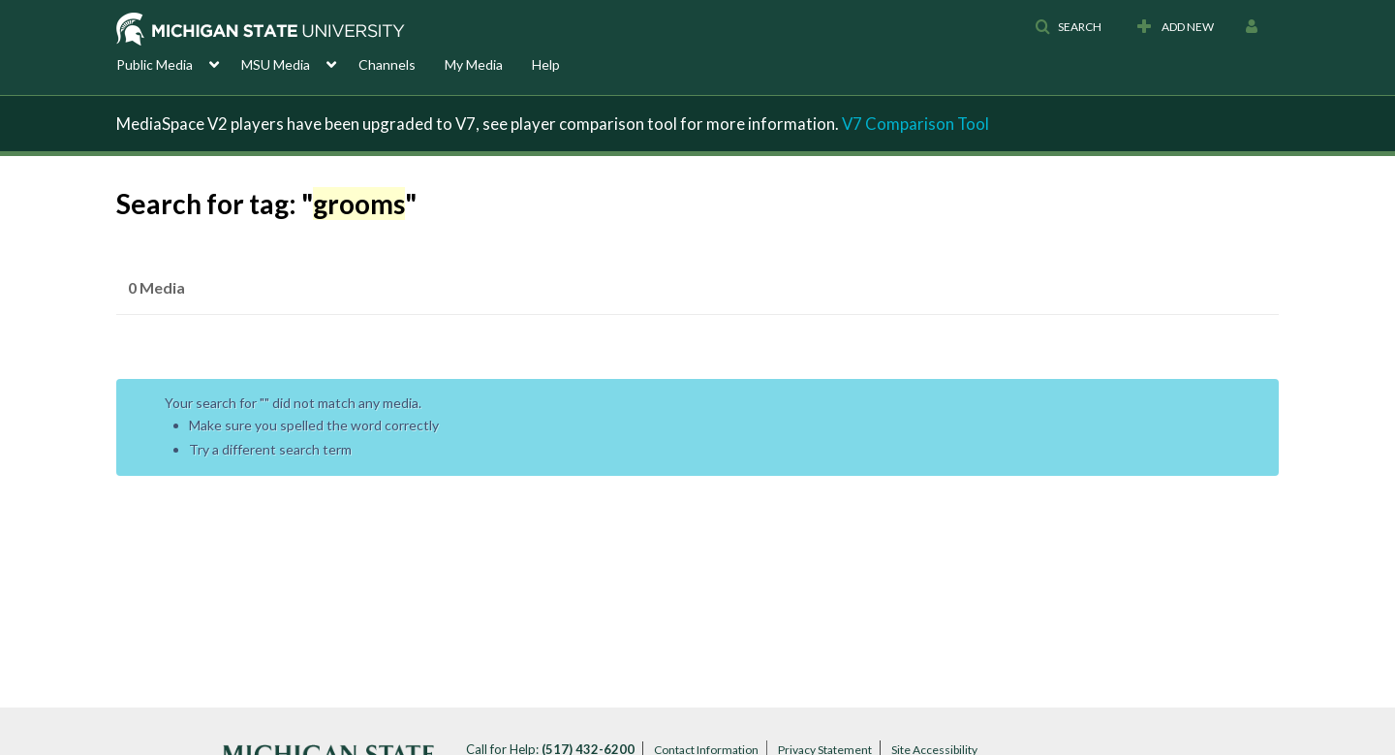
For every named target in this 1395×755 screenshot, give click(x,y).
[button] (1068, 27)
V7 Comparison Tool (915, 123)
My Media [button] (474, 64)
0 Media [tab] (156, 287)
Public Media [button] (154, 64)
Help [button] (546, 64)
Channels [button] (387, 64)
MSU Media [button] (275, 64)
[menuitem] (178, 63)
